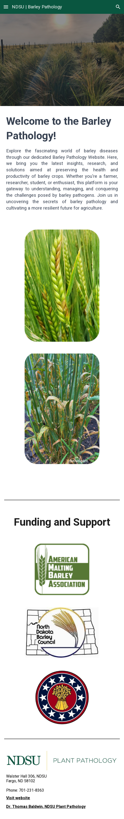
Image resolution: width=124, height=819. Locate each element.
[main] (62, 165)
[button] (6, 7)
